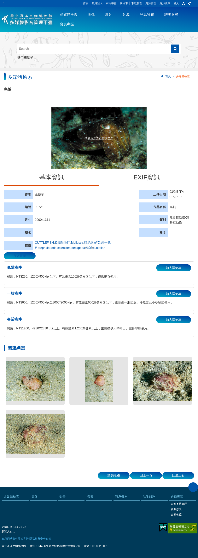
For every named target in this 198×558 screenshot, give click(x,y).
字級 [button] (183, 3)
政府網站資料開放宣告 (15, 538)
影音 (108, 14)
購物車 (124, 3)
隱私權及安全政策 (40, 538)
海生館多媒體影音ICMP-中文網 (27, 19)
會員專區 (67, 24)
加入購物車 (173, 267)
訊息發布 (147, 14)
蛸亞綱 (99, 242)
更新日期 (7, 526)
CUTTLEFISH (44, 242)
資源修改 (176, 509)
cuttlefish (99, 247)
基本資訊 (51, 177)
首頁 (85, 3)
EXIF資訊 (146, 177)
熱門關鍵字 (25, 57)
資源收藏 (165, 3)
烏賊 (89, 247)
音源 (126, 14)
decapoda (78, 247)
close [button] (193, 487)
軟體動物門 (62, 242)
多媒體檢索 (68, 14)
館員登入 (97, 3)
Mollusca (77, 242)
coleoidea (64, 247)
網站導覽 (111, 3)
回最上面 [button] (178, 475)
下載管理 (136, 3)
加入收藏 (20, 255)
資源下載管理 (179, 503)
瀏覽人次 (7, 531)
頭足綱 (88, 242)
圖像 (91, 14)
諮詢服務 (171, 14)
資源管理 (150, 3)
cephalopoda (47, 247)
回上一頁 (146, 475)
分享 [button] (189, 3)
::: (3, 3)
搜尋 (175, 49)
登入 (176, 3)
